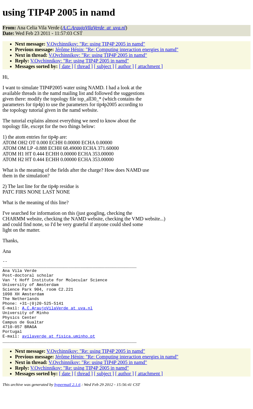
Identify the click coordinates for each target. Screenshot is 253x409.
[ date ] (66, 66)
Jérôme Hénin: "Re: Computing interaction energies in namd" (116, 49)
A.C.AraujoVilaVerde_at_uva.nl (57, 318)
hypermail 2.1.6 (67, 401)
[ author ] (124, 66)
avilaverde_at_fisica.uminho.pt (58, 352)
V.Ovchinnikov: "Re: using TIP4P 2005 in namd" (96, 44)
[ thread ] (83, 66)
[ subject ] (104, 66)
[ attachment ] (149, 66)
